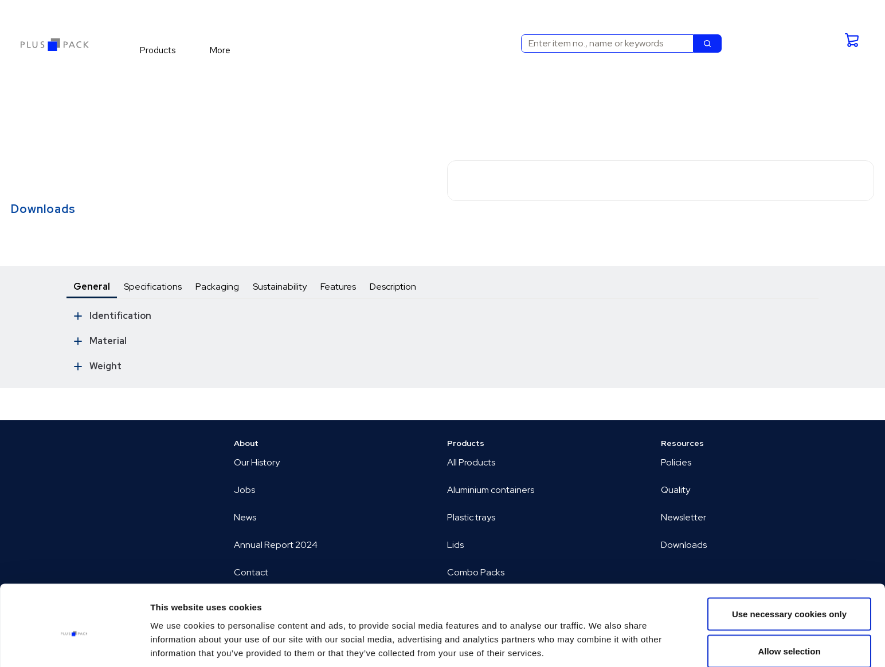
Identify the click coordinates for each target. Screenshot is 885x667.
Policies (676, 462)
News (245, 517)
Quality (675, 490)
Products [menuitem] (157, 50)
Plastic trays (471, 517)
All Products (471, 462)
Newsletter (683, 517)
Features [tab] (338, 287)
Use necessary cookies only (789, 561)
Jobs (244, 490)
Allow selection (789, 599)
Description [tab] (393, 287)
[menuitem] (163, 50)
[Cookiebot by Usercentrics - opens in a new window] (74, 644)
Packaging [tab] (217, 287)
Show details (601, 637)
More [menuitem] (219, 50)
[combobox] (603, 43)
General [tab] (91, 287)
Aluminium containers (490, 490)
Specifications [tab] (153, 287)
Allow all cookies (789, 636)
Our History (257, 462)
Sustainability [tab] (280, 287)
